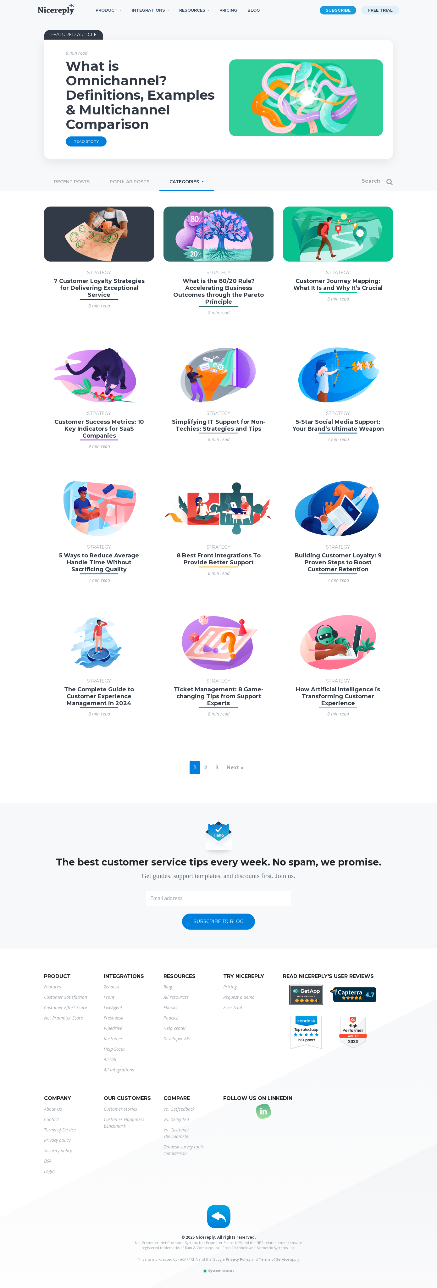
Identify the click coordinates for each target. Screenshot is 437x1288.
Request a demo (239, 997)
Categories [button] (184, 182)
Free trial (380, 10)
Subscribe (338, 10)
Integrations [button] (148, 10)
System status (218, 1270)
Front (109, 997)
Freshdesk (113, 1018)
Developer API (177, 1039)
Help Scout (114, 1049)
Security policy (58, 1150)
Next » (235, 768)
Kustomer (113, 1039)
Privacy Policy (238, 1259)
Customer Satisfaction (65, 997)
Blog (253, 10)
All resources (176, 997)
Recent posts (72, 182)
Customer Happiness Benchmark (124, 1122)
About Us (53, 1109)
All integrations (119, 1070)
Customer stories (120, 1109)
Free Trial (232, 1007)
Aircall (110, 1059)
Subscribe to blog (218, 921)
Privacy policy (57, 1140)
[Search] (345, 182)
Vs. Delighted (176, 1119)
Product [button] (107, 10)
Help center (174, 1028)
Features (52, 987)
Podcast (171, 1018)
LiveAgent (113, 1007)
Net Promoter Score (63, 1018)
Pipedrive (113, 1028)
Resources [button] (192, 10)
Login (49, 1171)
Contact (51, 1119)
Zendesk (111, 987)
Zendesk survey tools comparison (183, 1150)
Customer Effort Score (65, 1007)
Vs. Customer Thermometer (176, 1133)
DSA (48, 1161)
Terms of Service (60, 1130)
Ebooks (170, 1007)
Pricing (228, 10)
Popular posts (129, 182)
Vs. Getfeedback (179, 1109)
